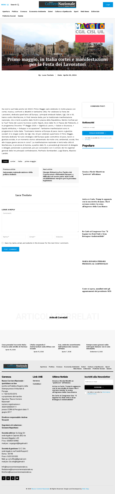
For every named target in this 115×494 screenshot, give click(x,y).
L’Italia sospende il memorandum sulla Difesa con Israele (43, 346)
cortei (12, 161)
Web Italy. (85, 489)
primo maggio (30, 161)
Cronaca (57, 54)
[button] (15, 4)
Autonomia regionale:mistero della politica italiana (18, 173)
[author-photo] (3, 349)
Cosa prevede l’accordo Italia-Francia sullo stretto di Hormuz (14, 346)
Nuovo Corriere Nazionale (40, 489)
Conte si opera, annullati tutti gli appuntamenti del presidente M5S (96, 290)
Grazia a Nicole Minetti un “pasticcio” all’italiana (93, 172)
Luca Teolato (48, 75)
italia (20, 161)
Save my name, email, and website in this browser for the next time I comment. (37, 243)
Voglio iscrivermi (97, 133)
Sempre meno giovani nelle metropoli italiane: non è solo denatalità (98, 347)
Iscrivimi (99, 387)
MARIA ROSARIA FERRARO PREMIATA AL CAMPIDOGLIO (95, 262)
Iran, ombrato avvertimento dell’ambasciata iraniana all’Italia (69, 347)
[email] (97, 127)
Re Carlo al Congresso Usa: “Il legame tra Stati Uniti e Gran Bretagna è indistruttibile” (95, 233)
